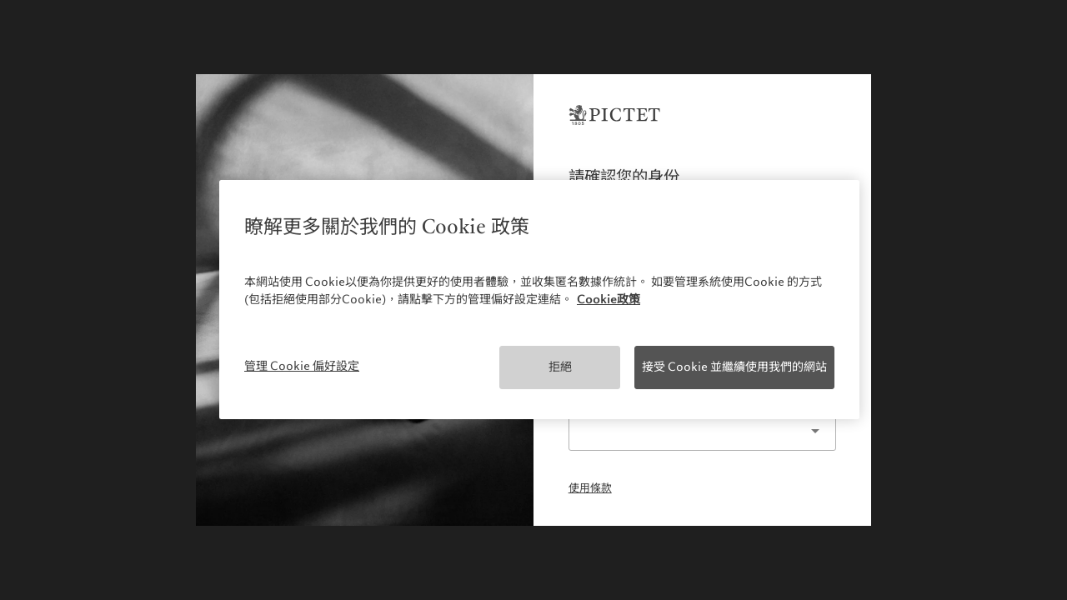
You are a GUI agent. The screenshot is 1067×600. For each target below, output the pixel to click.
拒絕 (560, 366)
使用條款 (590, 488)
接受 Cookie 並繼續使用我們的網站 (734, 366)
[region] (539, 299)
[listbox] (703, 432)
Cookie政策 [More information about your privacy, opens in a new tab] (608, 299)
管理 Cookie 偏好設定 (301, 366)
